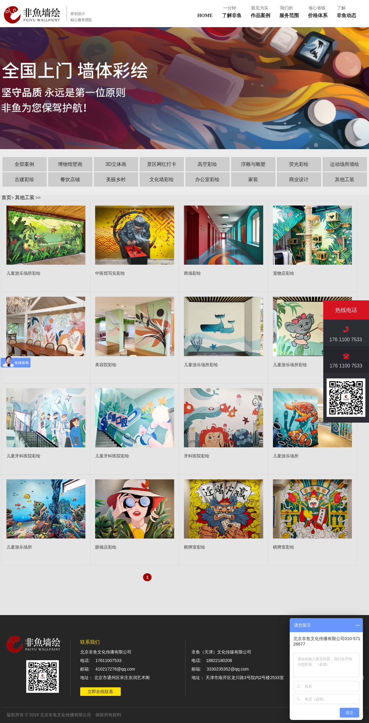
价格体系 (318, 15)
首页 (6, 197)
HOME (205, 15)
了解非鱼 (232, 15)
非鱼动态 (346, 15)
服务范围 (289, 15)
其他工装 (24, 197)
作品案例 (260, 15)
